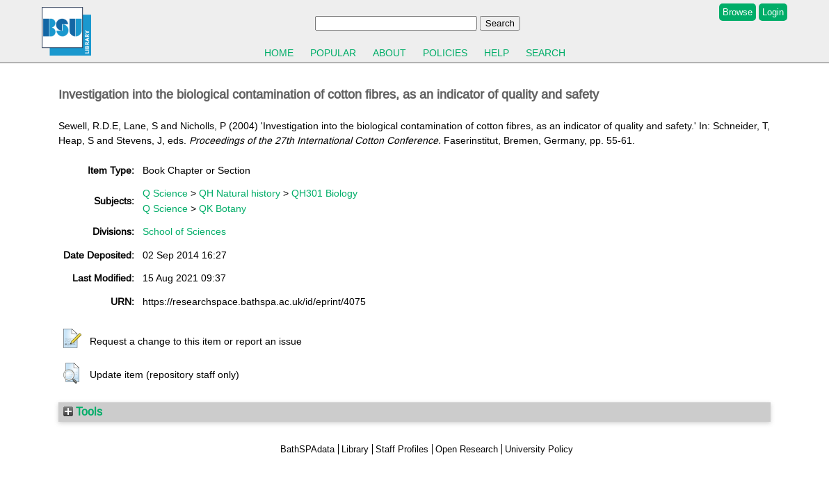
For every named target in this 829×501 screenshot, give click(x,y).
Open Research (466, 449)
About (389, 52)
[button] (72, 339)
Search (545, 52)
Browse (737, 12)
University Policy (539, 449)
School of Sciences (184, 231)
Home (278, 52)
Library (355, 449)
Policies (445, 52)
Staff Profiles (402, 449)
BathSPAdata (307, 449)
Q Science (165, 193)
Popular (333, 52)
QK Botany (222, 208)
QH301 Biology (324, 193)
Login (773, 12)
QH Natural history (239, 193)
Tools (82, 411)
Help (496, 52)
